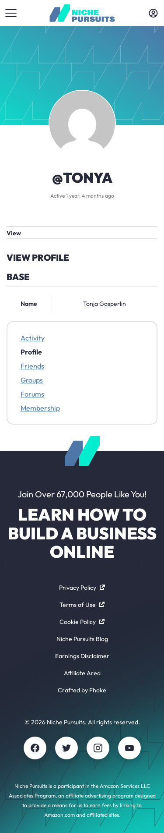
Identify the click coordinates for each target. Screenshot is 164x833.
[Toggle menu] (11, 13)
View (14, 233)
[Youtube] (129, 748)
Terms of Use (82, 605)
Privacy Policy (82, 588)
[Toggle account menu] (153, 13)
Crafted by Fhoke (82, 690)
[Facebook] (35, 748)
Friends (32, 366)
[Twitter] (66, 748)
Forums (32, 394)
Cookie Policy (82, 622)
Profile (31, 351)
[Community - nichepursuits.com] (82, 13)
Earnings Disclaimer (82, 656)
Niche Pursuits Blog (82, 639)
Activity (33, 337)
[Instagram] (98, 748)
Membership (40, 408)
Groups (32, 380)
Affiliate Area (82, 673)
